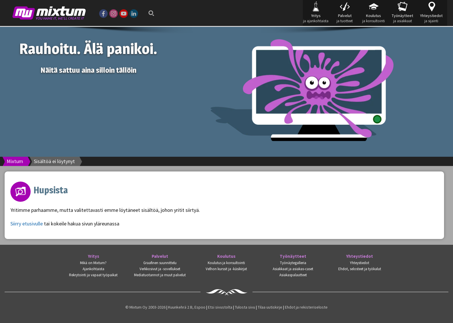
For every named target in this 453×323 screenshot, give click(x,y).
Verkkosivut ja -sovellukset (160, 268)
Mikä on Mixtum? (93, 262)
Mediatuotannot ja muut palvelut (160, 274)
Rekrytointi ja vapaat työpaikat (93, 274)
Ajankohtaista (93, 268)
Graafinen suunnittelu (160, 262)
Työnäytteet (293, 256)
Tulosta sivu (245, 307)
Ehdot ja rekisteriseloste (306, 307)
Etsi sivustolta (220, 307)
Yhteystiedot (359, 256)
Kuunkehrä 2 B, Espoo (186, 307)
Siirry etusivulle (26, 223)
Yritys (93, 256)
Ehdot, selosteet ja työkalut (359, 268)
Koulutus (226, 256)
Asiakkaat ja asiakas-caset (293, 268)
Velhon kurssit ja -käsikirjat (226, 268)
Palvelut (160, 256)
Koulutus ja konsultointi (226, 262)
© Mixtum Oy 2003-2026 (145, 307)
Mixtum (15, 161)
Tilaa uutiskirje (270, 307)
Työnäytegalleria (293, 262)
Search (149, 11)
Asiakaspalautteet (293, 274)
